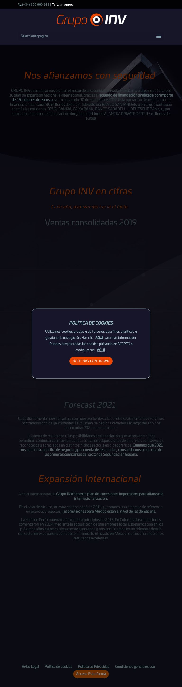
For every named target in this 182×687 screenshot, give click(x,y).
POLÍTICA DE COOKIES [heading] (91, 323)
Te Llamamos (62, 4)
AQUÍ (99, 338)
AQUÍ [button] (101, 350)
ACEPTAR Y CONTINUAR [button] (91, 361)
